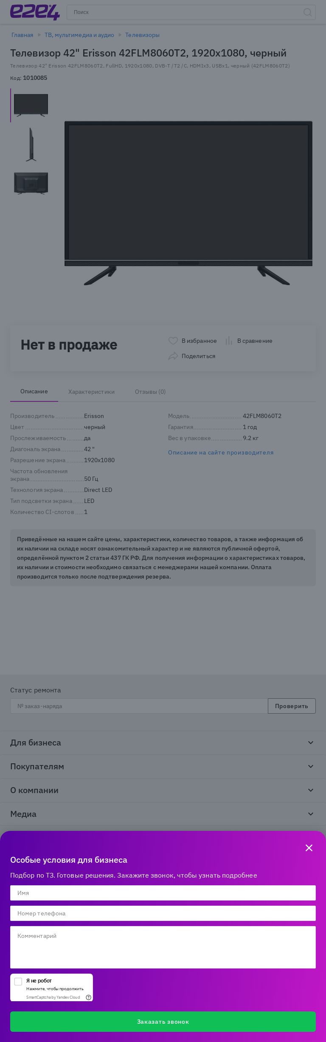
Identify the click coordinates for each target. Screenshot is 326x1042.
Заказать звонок (163, 1021)
